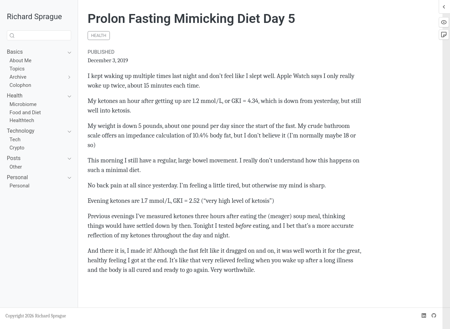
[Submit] (12, 35)
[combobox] (39, 35)
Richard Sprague (34, 16)
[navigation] (35, 52)
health (98, 35)
